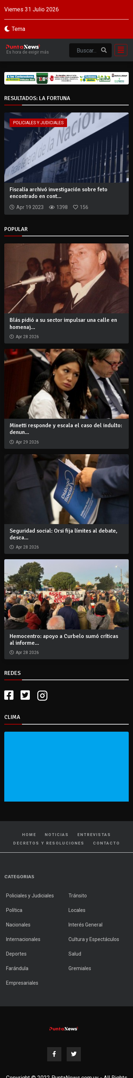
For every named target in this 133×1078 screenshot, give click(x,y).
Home (29, 834)
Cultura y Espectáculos (93, 939)
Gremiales (79, 968)
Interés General (85, 925)
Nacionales (18, 925)
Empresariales (22, 983)
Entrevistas (94, 834)
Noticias (57, 834)
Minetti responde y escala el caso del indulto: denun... (66, 429)
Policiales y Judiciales (38, 122)
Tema (18, 29)
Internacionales (23, 939)
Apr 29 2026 (27, 442)
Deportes (16, 954)
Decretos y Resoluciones (48, 843)
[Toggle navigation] (119, 50)
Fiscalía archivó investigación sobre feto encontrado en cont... (58, 193)
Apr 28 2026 (27, 336)
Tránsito (77, 895)
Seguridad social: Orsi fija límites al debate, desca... (63, 534)
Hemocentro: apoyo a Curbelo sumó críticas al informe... (64, 640)
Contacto (106, 843)
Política (14, 910)
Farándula (17, 968)
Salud (74, 954)
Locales (76, 910)
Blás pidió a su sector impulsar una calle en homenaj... (63, 323)
